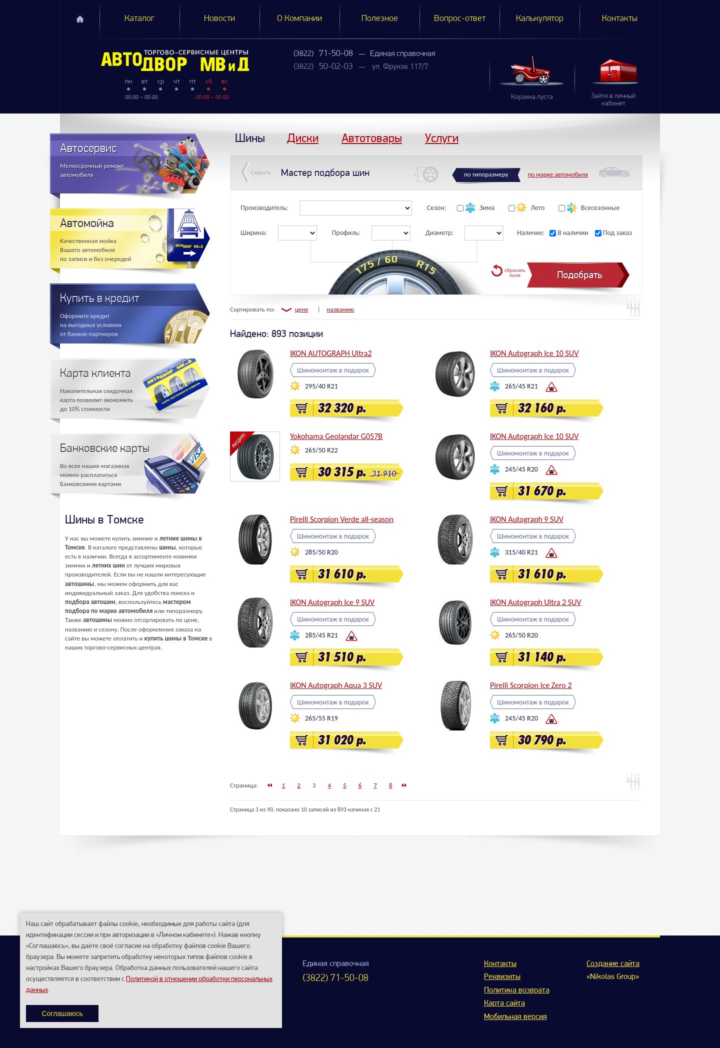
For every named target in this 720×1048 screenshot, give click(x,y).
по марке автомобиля (558, 174)
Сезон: (436, 208)
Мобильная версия (515, 1017)
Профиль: (346, 232)
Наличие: (530, 232)
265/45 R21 (521, 386)
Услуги (441, 137)
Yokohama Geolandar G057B (336, 436)
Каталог (139, 19)
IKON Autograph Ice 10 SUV (534, 353)
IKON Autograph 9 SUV (527, 519)
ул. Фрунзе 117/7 (400, 67)
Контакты (620, 19)
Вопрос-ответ (460, 19)
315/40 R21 (521, 552)
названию (340, 309)
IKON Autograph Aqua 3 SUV (336, 685)
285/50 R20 (321, 552)
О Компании (299, 19)
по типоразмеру (486, 174)
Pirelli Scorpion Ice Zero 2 (531, 685)
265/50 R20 (521, 635)
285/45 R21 (321, 635)
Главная (80, 19)
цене (301, 309)
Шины (250, 137)
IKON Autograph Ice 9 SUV (332, 602)
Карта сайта (504, 1004)
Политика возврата (517, 990)
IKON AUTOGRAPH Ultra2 (331, 353)
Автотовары (372, 137)
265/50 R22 (321, 450)
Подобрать (579, 274)
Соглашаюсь (62, 1014)
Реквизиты (502, 977)
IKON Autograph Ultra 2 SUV (536, 602)
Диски (302, 137)
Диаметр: (440, 232)
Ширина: (253, 232)
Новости (219, 19)
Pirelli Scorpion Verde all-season (342, 519)
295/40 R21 (321, 386)
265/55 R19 (321, 718)
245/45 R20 (521, 469)
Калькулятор (540, 19)
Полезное (380, 19)
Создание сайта (613, 964)
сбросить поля (515, 272)
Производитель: (264, 208)
